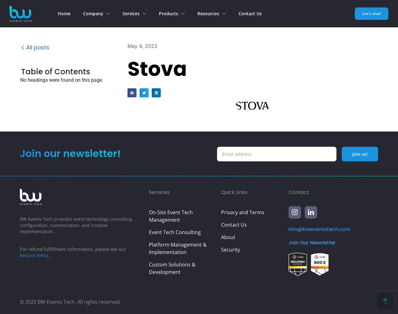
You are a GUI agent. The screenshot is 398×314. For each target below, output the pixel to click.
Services (134, 13)
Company (96, 13)
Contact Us (250, 13)
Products (172, 13)
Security (230, 249)
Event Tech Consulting (175, 232)
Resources (211, 13)
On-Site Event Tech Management (171, 216)
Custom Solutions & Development (172, 268)
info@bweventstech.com (319, 229)
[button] (118, 72)
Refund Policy (34, 255)
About (228, 237)
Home (64, 13)
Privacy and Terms (242, 212)
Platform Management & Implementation (178, 248)
